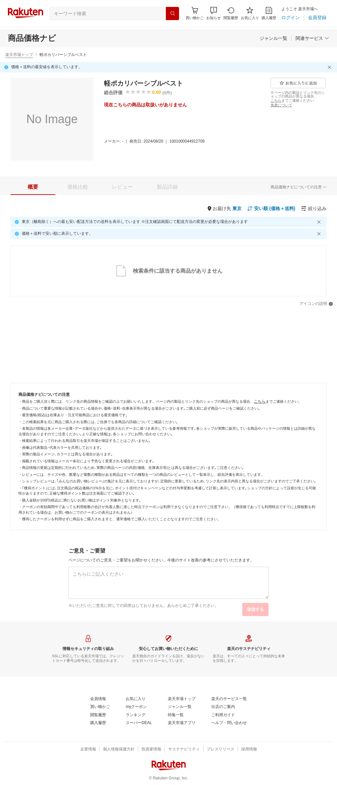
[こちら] (276, 100)
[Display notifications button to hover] (195, 13)
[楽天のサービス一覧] (229, 699)
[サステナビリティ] (184, 749)
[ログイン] (290, 17)
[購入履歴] (269, 13)
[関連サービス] (312, 38)
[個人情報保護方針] (119, 749)
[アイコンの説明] (316, 304)
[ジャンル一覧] (273, 38)
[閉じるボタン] (330, 67)
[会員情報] (98, 699)
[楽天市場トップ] (181, 699)
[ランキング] (135, 715)
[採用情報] (249, 749)
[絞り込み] (313, 208)
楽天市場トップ (19, 54)
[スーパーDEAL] (139, 723)
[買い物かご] (100, 707)
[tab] (33, 187)
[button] (213, 13)
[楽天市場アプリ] (181, 723)
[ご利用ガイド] (223, 715)
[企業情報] (88, 749)
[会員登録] (317, 17)
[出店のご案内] (223, 707)
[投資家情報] (151, 749)
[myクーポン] (136, 707)
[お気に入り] (250, 13)
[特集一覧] (176, 715)
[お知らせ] (213, 13)
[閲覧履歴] (230, 13)
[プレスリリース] (220, 749)
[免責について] (281, 105)
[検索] (172, 13)
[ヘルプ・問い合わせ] (229, 723)
